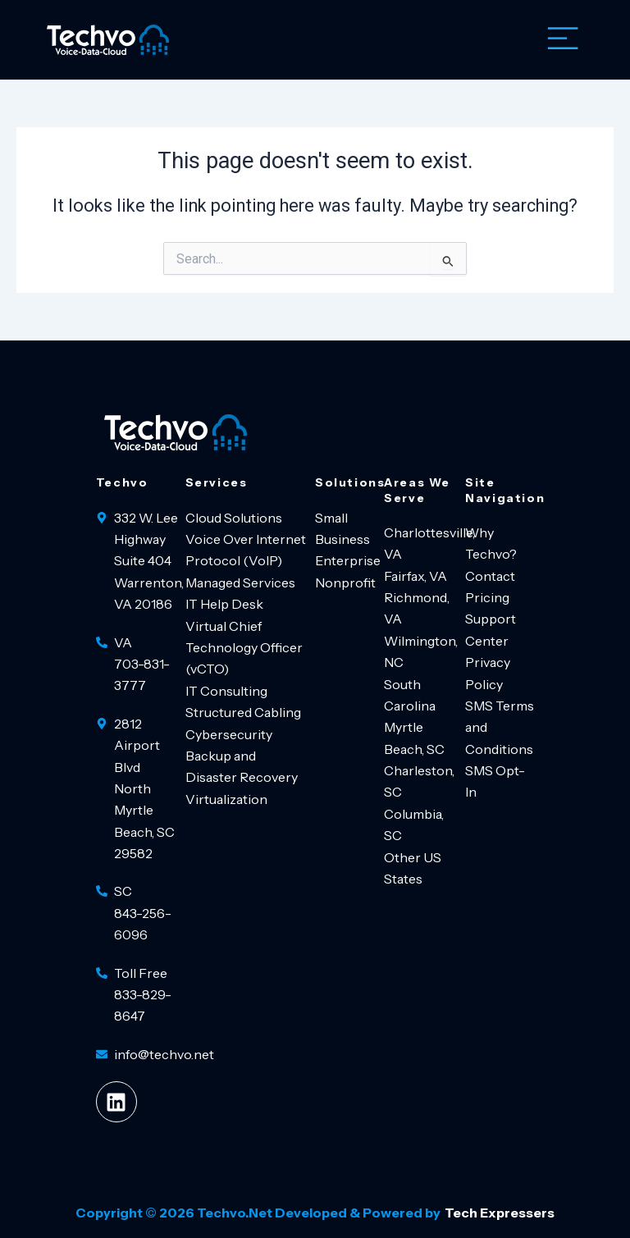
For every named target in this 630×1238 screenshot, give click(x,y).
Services (216, 482)
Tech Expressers (500, 1212)
